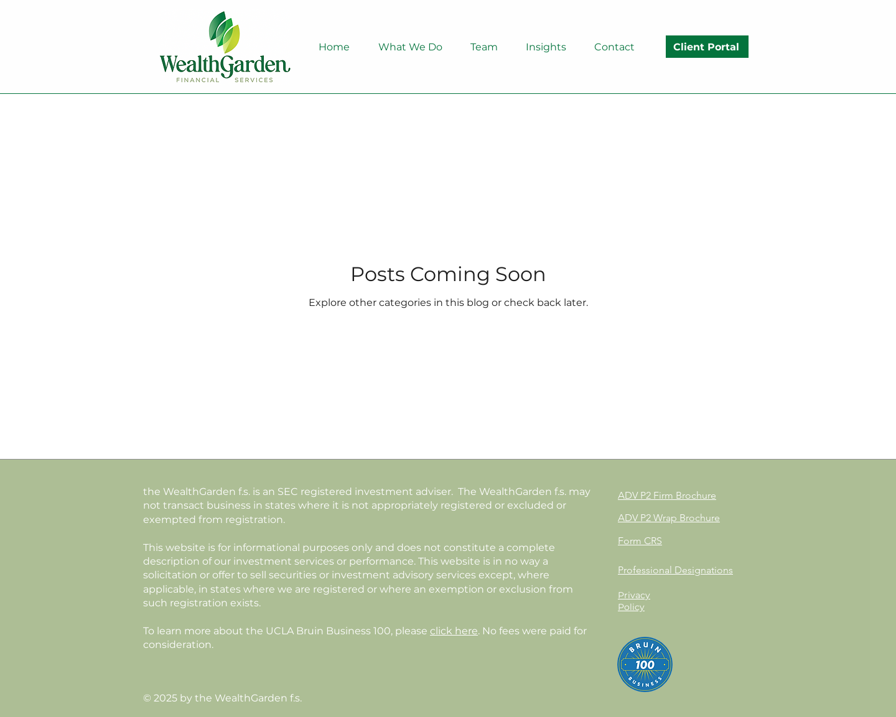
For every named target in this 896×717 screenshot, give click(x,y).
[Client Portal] (707, 46)
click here (454, 631)
